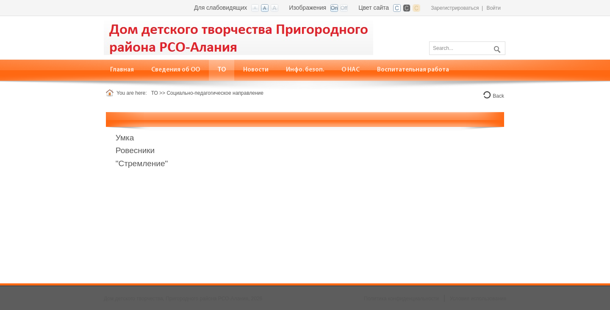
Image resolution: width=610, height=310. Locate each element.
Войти (493, 8)
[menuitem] (176, 70)
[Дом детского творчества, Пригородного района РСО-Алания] (238, 37)
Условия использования (478, 299)
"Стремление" (142, 163)
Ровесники (135, 150)
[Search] (467, 48)
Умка (125, 137)
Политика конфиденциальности (401, 299)
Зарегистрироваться (455, 8)
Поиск (496, 48)
